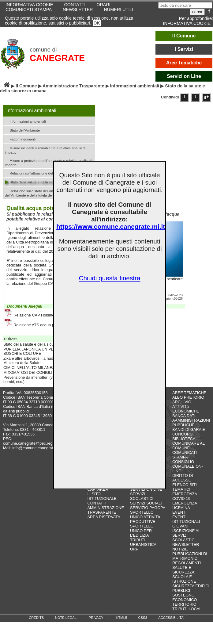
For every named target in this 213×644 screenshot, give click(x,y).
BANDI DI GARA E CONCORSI (188, 431)
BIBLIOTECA (183, 438)
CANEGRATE (57, 58)
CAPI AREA (98, 489)
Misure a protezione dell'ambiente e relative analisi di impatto (48, 162)
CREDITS (36, 617)
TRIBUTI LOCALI (187, 609)
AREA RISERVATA (104, 517)
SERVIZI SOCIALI (146, 503)
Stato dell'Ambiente (22, 129)
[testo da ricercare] (185, 5)
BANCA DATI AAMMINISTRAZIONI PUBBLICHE (191, 420)
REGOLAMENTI (186, 563)
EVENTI (179, 512)
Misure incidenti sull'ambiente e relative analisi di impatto (45, 149)
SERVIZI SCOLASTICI (141, 496)
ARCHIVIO (181, 402)
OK (96, 23)
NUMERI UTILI (118, 9)
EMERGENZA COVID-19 (184, 496)
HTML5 (121, 617)
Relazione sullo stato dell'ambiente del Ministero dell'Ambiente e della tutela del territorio (45, 192)
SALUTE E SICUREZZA (183, 569)
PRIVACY (96, 617)
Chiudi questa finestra (109, 278)
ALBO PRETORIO (188, 397)
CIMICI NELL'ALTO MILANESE (30, 368)
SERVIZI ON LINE (146, 489)
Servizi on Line (184, 76)
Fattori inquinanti (20, 138)
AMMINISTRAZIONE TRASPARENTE (106, 510)
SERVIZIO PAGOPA (147, 507)
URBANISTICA (143, 544)
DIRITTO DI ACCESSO (182, 477)
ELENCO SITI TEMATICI (184, 487)
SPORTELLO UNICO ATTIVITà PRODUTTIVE (145, 517)
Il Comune (184, 35)
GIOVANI (180, 526)
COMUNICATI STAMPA (29, 9)
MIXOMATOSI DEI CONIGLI (27, 372)
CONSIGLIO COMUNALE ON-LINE (187, 466)
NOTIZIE (180, 549)
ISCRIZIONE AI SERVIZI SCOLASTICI (185, 535)
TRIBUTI (137, 540)
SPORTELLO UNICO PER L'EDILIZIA (142, 531)
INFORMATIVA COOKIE (187, 23)
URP (134, 549)
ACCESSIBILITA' (171, 617)
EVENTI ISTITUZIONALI (186, 519)
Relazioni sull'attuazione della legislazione (40, 172)
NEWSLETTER (78, 9)
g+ (206, 96)
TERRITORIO (184, 604)
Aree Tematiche (184, 62)
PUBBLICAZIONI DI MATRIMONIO (189, 556)
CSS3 (142, 617)
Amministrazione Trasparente (73, 85)
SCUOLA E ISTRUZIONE (184, 579)
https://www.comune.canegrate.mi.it (110, 226)
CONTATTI (97, 503)
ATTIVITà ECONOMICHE (185, 408)
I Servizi (184, 49)
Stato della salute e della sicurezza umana (40, 181)
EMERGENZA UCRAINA (184, 505)
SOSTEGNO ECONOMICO (184, 597)
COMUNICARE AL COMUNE (188, 445)
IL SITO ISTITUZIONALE (102, 496)
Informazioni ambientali (134, 85)
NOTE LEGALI (66, 617)
